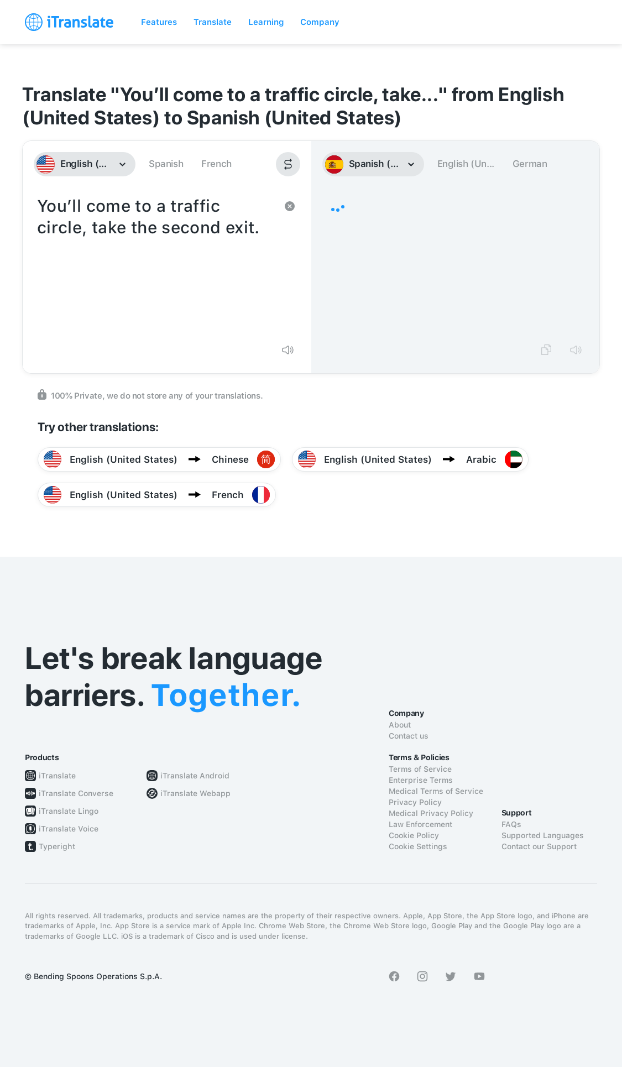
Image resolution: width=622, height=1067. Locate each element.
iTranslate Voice (68, 828)
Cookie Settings (418, 846)
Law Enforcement (420, 824)
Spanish (166, 163)
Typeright (57, 846)
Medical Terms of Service (436, 791)
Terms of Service (420, 769)
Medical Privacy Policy (431, 813)
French (216, 163)
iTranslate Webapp (195, 793)
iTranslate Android (194, 775)
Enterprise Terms (421, 780)
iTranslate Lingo (68, 811)
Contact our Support (539, 846)
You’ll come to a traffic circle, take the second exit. (156, 264)
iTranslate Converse (76, 793)
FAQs (511, 824)
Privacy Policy (415, 802)
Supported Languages (542, 835)
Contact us (408, 735)
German (530, 163)
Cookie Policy (414, 835)
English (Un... (465, 163)
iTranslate (57, 775)
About (400, 724)
